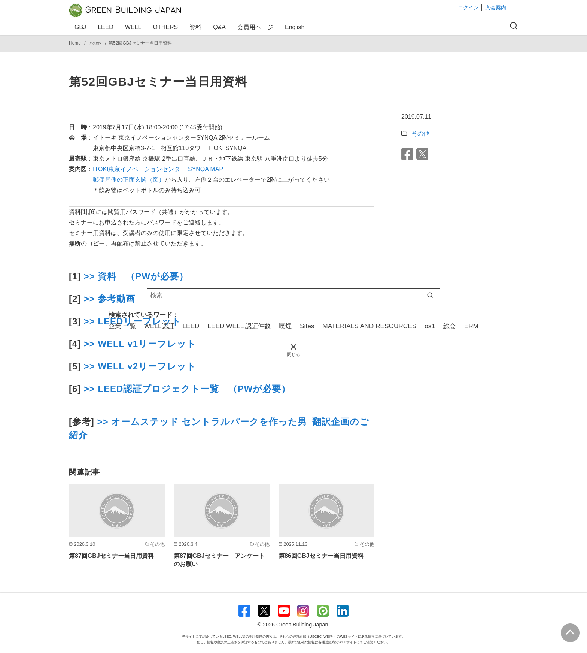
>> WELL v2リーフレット (140, 366)
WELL (134, 27)
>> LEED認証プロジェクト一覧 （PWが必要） (187, 389)
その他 (95, 43)
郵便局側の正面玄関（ (123, 179)
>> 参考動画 (108, 299)
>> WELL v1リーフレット (140, 344)
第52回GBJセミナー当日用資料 (140, 43)
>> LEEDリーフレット (132, 321)
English (294, 27)
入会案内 (495, 7)
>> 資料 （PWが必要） (136, 276)
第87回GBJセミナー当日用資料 (111, 556)
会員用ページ (256, 27)
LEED (107, 27)
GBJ (81, 27)
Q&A (220, 27)
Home (75, 43)
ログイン (468, 7)
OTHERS (166, 27)
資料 (196, 27)
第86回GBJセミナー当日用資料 (321, 556)
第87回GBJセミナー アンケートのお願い (219, 560)
